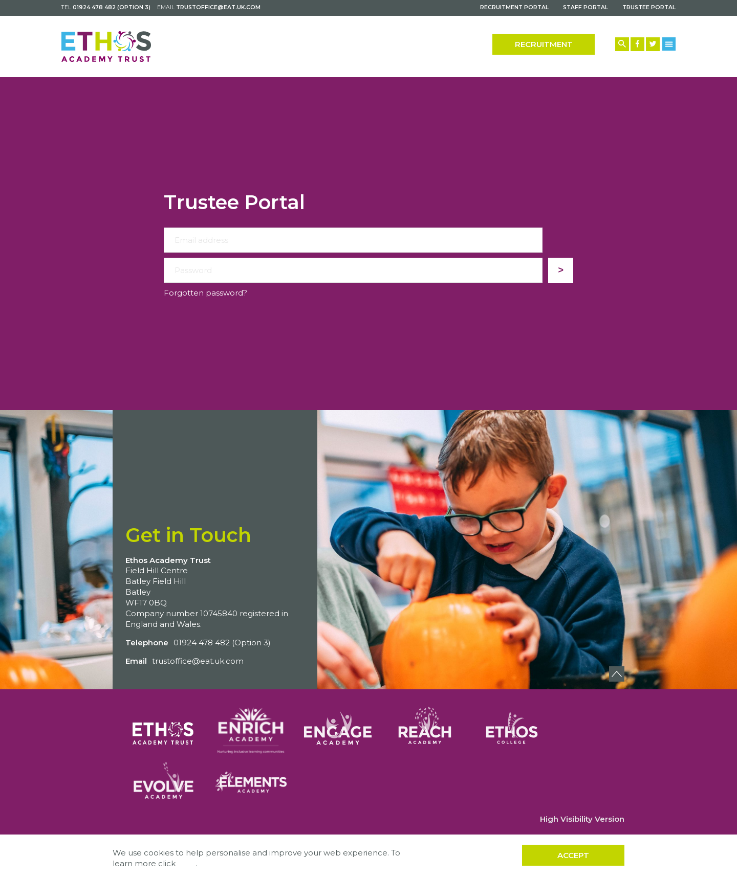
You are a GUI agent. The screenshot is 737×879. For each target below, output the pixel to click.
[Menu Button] (669, 44)
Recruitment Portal (514, 7)
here (187, 863)
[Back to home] (106, 46)
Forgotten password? (205, 293)
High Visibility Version (582, 819)
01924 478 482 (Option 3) (111, 7)
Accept (573, 855)
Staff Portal (585, 7)
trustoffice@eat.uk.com (218, 7)
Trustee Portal (649, 7)
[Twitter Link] (653, 44)
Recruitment (544, 44)
